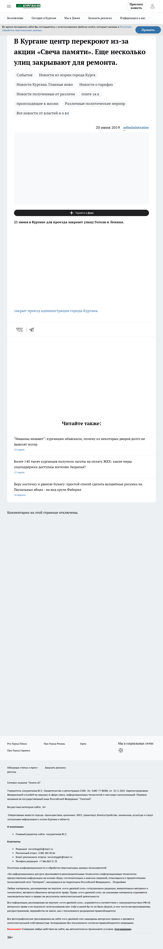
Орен (83, 743)
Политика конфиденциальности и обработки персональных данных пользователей (56, 867)
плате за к (90, 94)
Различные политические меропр (95, 103)
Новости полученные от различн (46, 94)
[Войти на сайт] (152, 6)
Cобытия (24, 74)
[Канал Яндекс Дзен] (81, 213)
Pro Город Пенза (17, 743)
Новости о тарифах (96, 84)
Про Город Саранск (18, 750)
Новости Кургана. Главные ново (45, 84)
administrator (136, 127)
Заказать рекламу (100, 18)
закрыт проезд (27, 310)
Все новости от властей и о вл (43, 113)
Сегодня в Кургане (44, 18)
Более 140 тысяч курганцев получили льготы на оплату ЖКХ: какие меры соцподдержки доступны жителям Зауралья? (81, 467)
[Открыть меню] (9, 6)
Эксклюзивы (15, 18)
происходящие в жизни (37, 103)
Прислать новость (136, 6)
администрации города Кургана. (69, 310)
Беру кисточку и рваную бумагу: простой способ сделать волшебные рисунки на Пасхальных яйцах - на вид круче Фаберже (81, 490)
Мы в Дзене (72, 18)
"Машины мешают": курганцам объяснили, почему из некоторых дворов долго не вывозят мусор (81, 444)
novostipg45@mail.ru (40, 848)
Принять (148, 30)
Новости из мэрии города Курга (67, 74)
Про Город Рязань (54, 743)
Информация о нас (132, 18)
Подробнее (119, 882)
